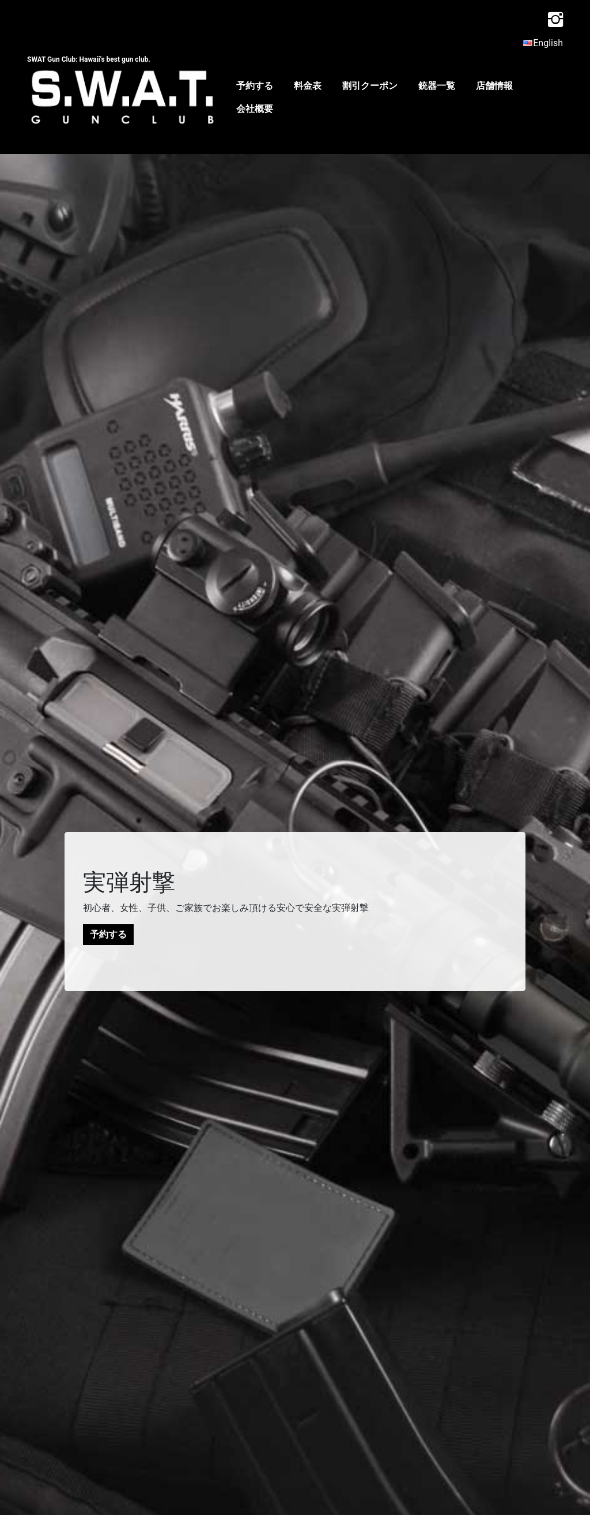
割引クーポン (370, 85)
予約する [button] (108, 934)
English (543, 43)
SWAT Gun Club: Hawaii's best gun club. (88, 59)
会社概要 (254, 108)
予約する (254, 85)
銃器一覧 (436, 85)
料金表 (308, 85)
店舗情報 (494, 85)
